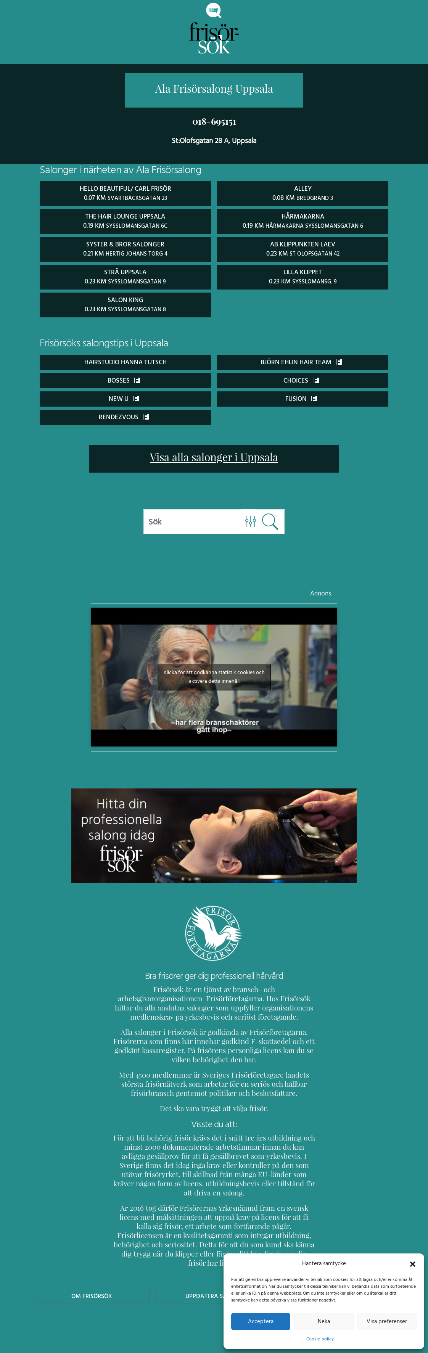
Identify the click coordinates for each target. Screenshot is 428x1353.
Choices (301, 378)
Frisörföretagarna (138, 997)
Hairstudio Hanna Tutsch (125, 360)
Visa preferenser (387, 1321)
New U (124, 396)
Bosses (124, 378)
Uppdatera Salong (214, 1276)
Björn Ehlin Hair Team (301, 360)
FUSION (301, 396)
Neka (323, 1321)
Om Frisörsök (91, 1276)
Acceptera (261, 1321)
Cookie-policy (320, 1339)
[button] (413, 1263)
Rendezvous (123, 414)
